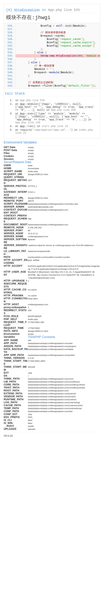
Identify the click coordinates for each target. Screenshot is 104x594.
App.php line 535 (64, 10)
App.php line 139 (27, 122)
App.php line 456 (63, 110)
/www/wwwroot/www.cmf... (52, 129)
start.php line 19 (55, 126)
